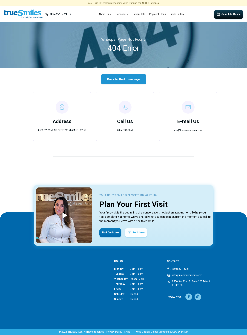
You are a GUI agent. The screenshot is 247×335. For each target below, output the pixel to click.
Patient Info (138, 14)
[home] (24, 14)
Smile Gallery (177, 14)
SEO (174, 331)
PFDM (184, 331)
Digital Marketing (160, 331)
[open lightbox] (64, 215)
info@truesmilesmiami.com (188, 130)
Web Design (143, 331)
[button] (105, 14)
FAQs (127, 331)
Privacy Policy (114, 331)
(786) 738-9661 (125, 130)
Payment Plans (157, 14)
